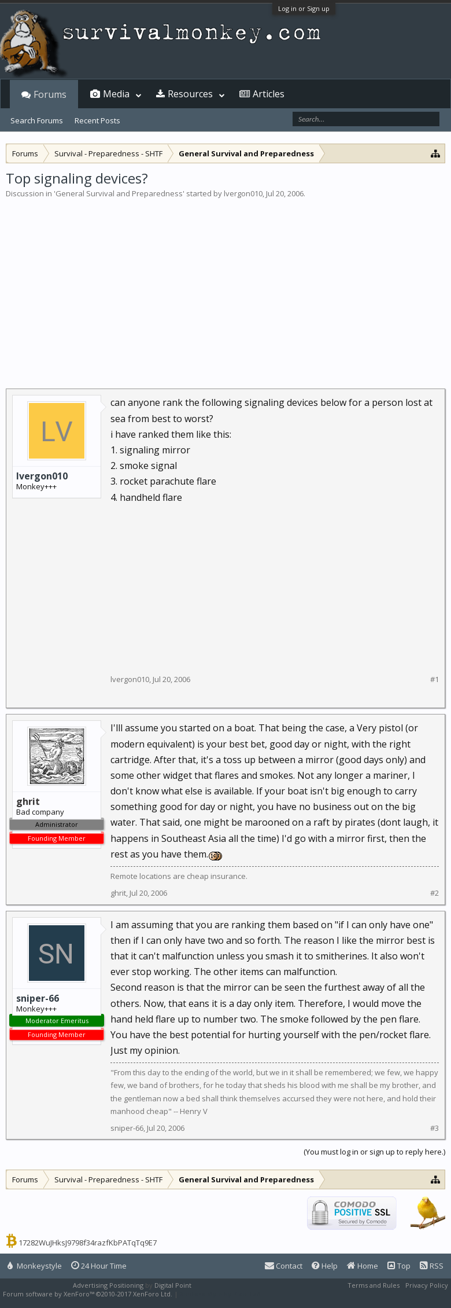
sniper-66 (37, 998)
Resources (190, 93)
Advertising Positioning (108, 1285)
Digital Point (172, 1285)
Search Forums (36, 120)
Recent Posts (97, 120)
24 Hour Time (99, 1266)
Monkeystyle (35, 1266)
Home (362, 1266)
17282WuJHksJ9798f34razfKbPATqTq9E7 (88, 1242)
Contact (283, 1266)
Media (116, 93)
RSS (431, 1266)
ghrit (118, 893)
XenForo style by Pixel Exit (220, 1293)
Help (325, 1266)
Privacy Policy (426, 1285)
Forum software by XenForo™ (87, 1293)
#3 (434, 1128)
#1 (434, 679)
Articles (268, 93)
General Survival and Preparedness (119, 193)
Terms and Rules (374, 1285)
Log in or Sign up (304, 8)
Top (399, 1266)
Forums (50, 94)
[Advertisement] (225, 286)
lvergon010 (243, 193)
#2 (434, 893)
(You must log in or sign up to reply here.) (374, 1151)
